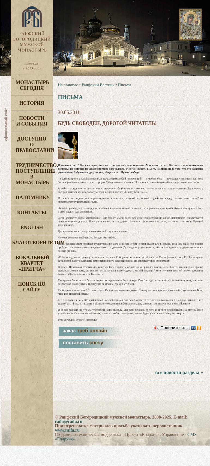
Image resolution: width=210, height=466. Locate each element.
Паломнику (33, 197)
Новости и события (31, 121)
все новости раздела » (179, 372)
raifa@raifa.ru (68, 421)
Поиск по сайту (32, 286)
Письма (124, 85)
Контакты (31, 212)
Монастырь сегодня (32, 85)
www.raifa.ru (67, 430)
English (31, 227)
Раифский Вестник (98, 85)
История (31, 103)
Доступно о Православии (34, 144)
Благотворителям (32, 242)
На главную (68, 85)
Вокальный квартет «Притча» (32, 263)
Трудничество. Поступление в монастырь (34, 174)
